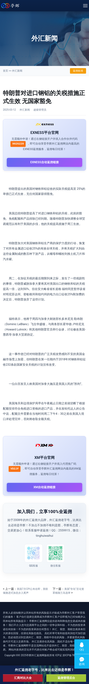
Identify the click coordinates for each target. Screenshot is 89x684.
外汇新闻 (17, 70)
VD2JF (14, 469)
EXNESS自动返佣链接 (44, 162)
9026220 (18, 144)
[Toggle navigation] (85, 6)
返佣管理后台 (66, 678)
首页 (5, 70)
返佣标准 (78, 70)
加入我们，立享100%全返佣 (44, 511)
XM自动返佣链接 (44, 487)
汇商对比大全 (23, 678)
